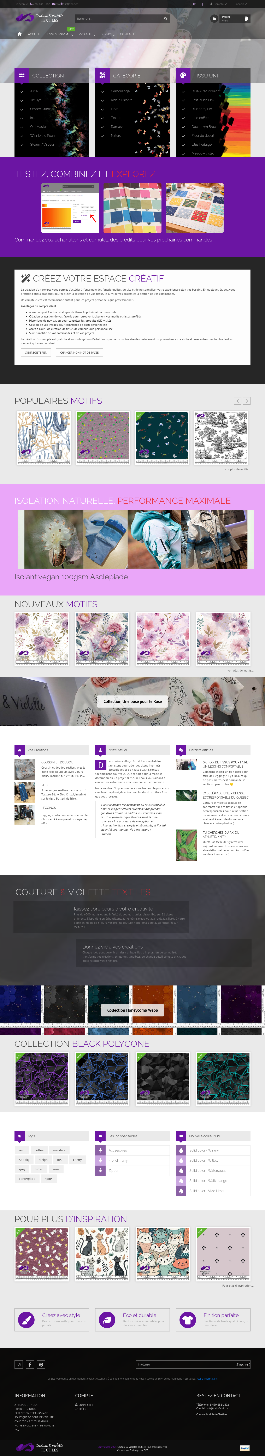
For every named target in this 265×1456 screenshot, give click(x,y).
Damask (110, 126)
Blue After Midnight (199, 91)
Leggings (48, 807)
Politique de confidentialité (34, 1417)
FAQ (16, 1429)
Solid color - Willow (197, 1161)
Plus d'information (206, 1378)
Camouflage (114, 91)
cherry (77, 1160)
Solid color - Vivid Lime (200, 1191)
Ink (26, 117)
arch (22, 1150)
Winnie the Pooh (36, 135)
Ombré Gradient (35, 109)
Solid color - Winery (197, 1150)
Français (240, 4)
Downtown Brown (198, 126)
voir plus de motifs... (237, 469)
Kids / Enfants (115, 100)
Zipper (106, 1171)
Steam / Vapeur (35, 144)
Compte (218, 4)
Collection (48, 76)
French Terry (111, 1161)
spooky (24, 1160)
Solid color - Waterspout (201, 1171)
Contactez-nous (25, 1409)
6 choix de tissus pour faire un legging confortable (225, 764)
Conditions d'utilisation (31, 1421)
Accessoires (111, 1150)
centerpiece (27, 1179)
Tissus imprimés (61, 32)
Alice (27, 91)
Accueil (34, 34)
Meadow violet (196, 153)
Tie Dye (29, 100)
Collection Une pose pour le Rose (133, 701)
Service (108, 34)
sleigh (43, 1160)
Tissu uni (206, 76)
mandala (59, 1150)
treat (60, 1160)
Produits (87, 34)
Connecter (84, 1405)
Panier (232, 18)
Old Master (32, 126)
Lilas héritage (195, 144)
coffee (39, 1150)
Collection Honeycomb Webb (132, 1010)
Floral (108, 109)
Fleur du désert (196, 135)
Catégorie (127, 76)
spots (49, 1179)
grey (22, 1169)
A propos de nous (25, 1405)
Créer (80, 1409)
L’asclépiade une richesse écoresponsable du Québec (226, 795)
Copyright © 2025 (107, 1446)
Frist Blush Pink (196, 100)
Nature (109, 135)
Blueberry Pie (195, 109)
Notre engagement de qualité (34, 1425)
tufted (39, 1169)
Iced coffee (193, 117)
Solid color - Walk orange (201, 1181)
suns (56, 1169)
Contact (127, 34)
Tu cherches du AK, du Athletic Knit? (221, 834)
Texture (110, 117)
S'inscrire (243, 1364)
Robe (45, 785)
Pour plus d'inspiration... (238, 1285)
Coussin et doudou (57, 762)
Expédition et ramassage (31, 1413)
